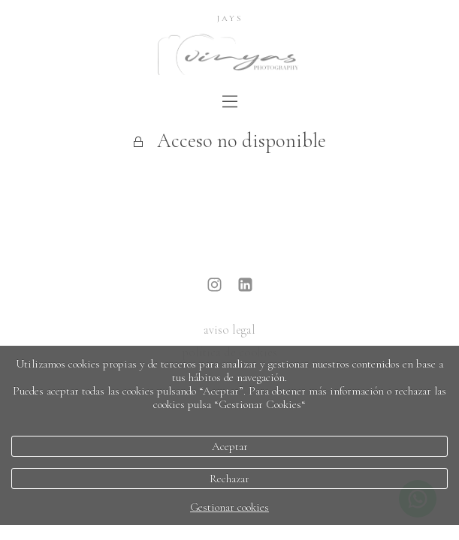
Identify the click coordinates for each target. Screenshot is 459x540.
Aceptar (230, 446)
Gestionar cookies (229, 507)
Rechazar (229, 478)
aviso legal (229, 330)
